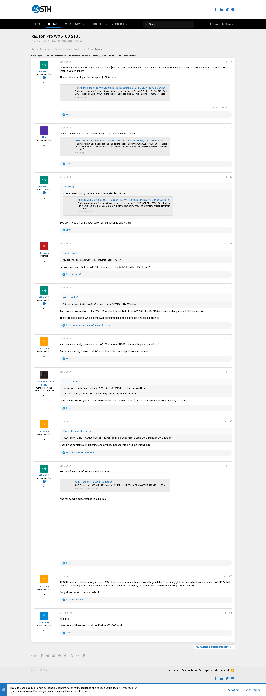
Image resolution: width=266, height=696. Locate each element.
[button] (60, 24)
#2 (231, 127)
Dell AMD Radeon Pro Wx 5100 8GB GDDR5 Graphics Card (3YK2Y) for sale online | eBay (124, 87)
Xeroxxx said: (69, 297)
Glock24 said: (69, 253)
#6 (231, 338)
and (73, 274)
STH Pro (43, 670)
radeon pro (67, 41)
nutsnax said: (69, 381)
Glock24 (37, 41)
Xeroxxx (44, 253)
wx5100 (78, 41)
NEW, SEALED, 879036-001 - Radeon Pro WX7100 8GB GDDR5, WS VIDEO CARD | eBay (122, 140)
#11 (230, 613)
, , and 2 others (88, 325)
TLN (44, 137)
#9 (231, 466)
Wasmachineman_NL (44, 383)
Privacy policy (205, 670)
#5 (231, 287)
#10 (230, 576)
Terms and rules (189, 670)
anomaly (44, 622)
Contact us (174, 670)
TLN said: (67, 187)
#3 (231, 177)
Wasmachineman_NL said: (75, 431)
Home (222, 670)
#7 (231, 372)
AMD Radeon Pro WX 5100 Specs (93, 481)
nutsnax (44, 348)
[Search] (168, 24)
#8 (231, 421)
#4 (231, 243)
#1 (231, 62)
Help (216, 670)
